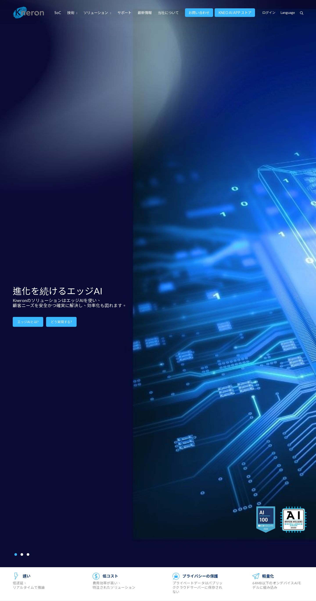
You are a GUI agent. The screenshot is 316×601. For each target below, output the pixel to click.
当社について (168, 13)
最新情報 (145, 13)
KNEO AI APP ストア (234, 13)
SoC (57, 13)
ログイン (268, 12)
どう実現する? (61, 322)
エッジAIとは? (28, 322)
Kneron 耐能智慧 (28, 13)
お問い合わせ (199, 13)
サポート (124, 13)
